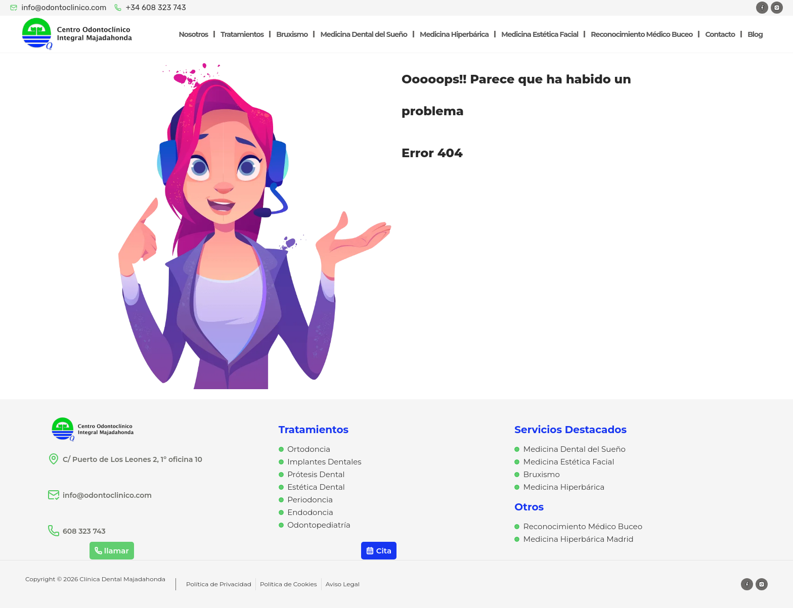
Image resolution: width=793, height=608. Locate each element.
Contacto (720, 34)
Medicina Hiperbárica (454, 34)
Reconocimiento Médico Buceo (641, 34)
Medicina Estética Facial (539, 34)
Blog (755, 34)
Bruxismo (291, 34)
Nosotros (193, 34)
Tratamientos (242, 34)
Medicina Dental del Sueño (363, 34)
